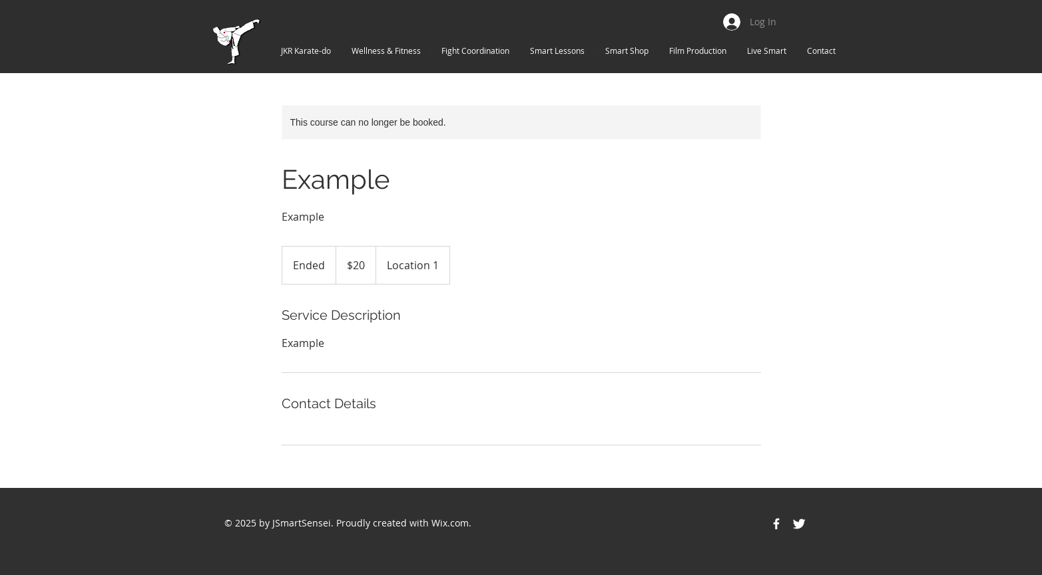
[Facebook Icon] (776, 524)
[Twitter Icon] (799, 524)
